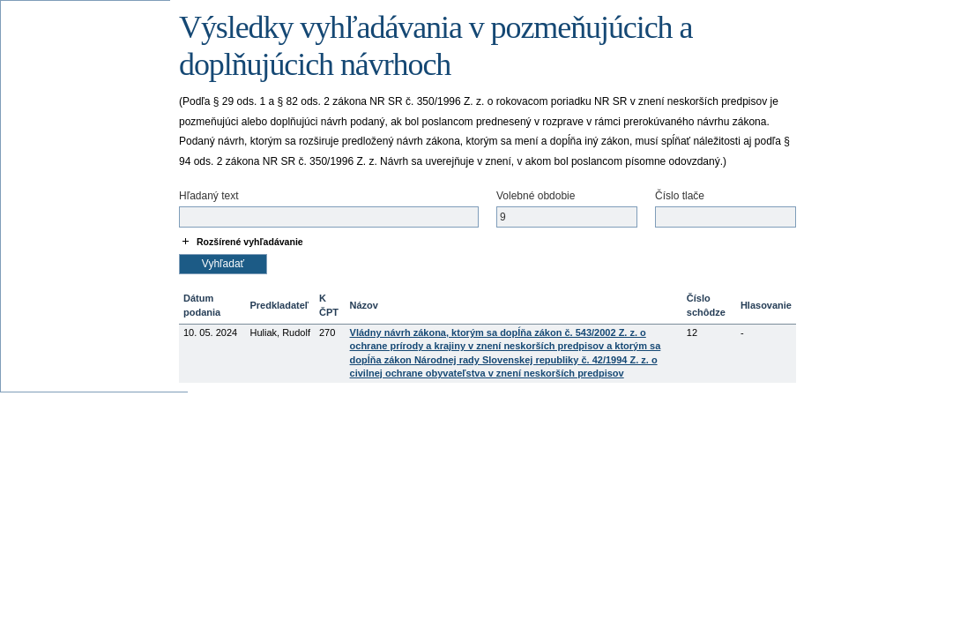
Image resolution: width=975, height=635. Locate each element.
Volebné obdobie (535, 196)
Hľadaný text (209, 196)
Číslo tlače (679, 196)
